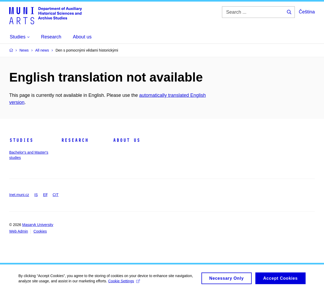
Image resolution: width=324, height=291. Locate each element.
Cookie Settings (124, 282)
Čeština (307, 11)
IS (36, 195)
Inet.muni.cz (19, 195)
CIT (56, 195)
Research (74, 140)
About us (126, 140)
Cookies (40, 231)
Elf (45, 195)
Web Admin (18, 231)
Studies (21, 140)
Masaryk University (37, 225)
